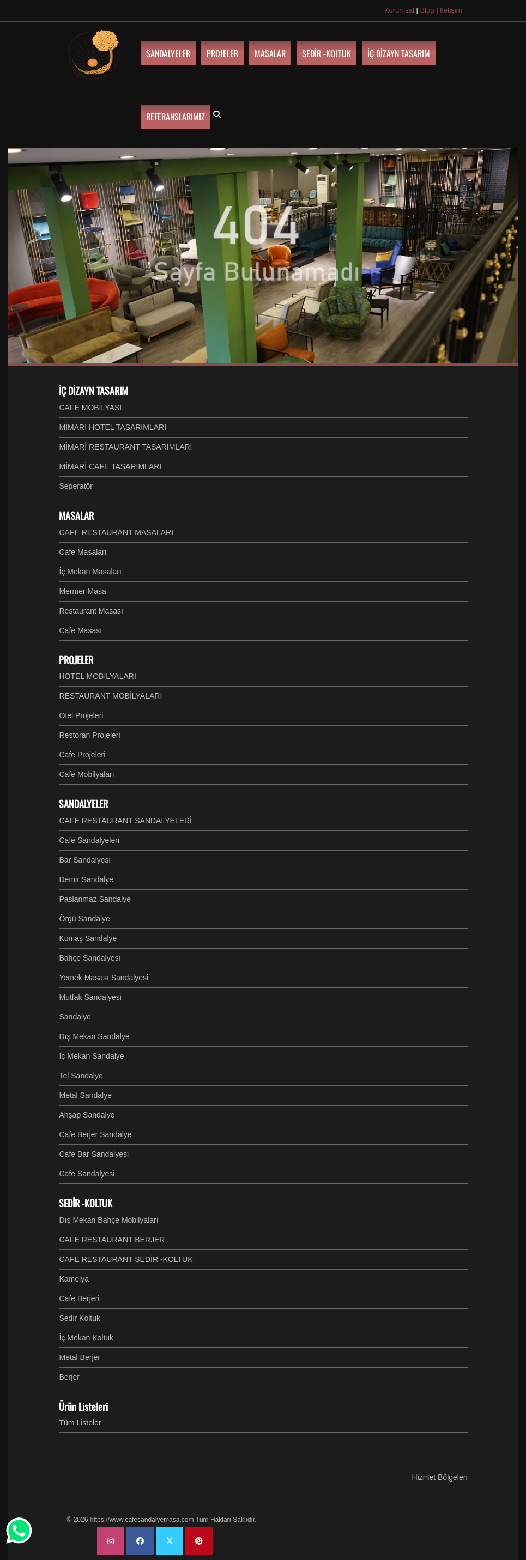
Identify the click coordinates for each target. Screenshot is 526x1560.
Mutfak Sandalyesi (90, 997)
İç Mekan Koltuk (86, 1337)
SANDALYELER (83, 804)
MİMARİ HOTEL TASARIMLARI (113, 427)
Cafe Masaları (83, 552)
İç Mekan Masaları (90, 571)
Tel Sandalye (81, 1075)
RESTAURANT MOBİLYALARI (110, 695)
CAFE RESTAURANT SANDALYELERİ (125, 820)
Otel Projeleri (81, 715)
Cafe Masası (80, 630)
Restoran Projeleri (89, 735)
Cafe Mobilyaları (86, 774)
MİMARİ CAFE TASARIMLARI (110, 466)
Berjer (69, 1377)
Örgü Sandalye (84, 918)
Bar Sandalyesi (85, 859)
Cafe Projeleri (82, 754)
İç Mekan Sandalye (91, 1056)
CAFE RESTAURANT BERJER (112, 1239)
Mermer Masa (82, 591)
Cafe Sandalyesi (87, 1173)
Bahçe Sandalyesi (89, 958)
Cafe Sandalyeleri (89, 840)
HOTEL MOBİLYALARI (97, 676)
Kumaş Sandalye (88, 938)
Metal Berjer (79, 1357)
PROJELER (76, 660)
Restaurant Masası (91, 610)
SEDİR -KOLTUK (85, 1203)
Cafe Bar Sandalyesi (94, 1154)
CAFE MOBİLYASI (90, 407)
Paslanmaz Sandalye (95, 899)
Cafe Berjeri (79, 1298)
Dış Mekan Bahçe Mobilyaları (109, 1220)
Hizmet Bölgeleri (440, 1477)
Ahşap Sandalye (87, 1114)
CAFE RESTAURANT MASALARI (116, 532)
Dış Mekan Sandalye (94, 1036)
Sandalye (75, 1016)
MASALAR (76, 515)
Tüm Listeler (80, 1422)
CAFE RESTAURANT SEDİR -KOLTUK (126, 1259)
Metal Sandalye (85, 1095)
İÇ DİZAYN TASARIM (93, 391)
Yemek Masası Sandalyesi (104, 977)
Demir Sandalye (86, 879)
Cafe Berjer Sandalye (95, 1134)
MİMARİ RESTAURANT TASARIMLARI (125, 446)
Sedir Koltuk (79, 1318)
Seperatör (76, 486)
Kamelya (74, 1278)
